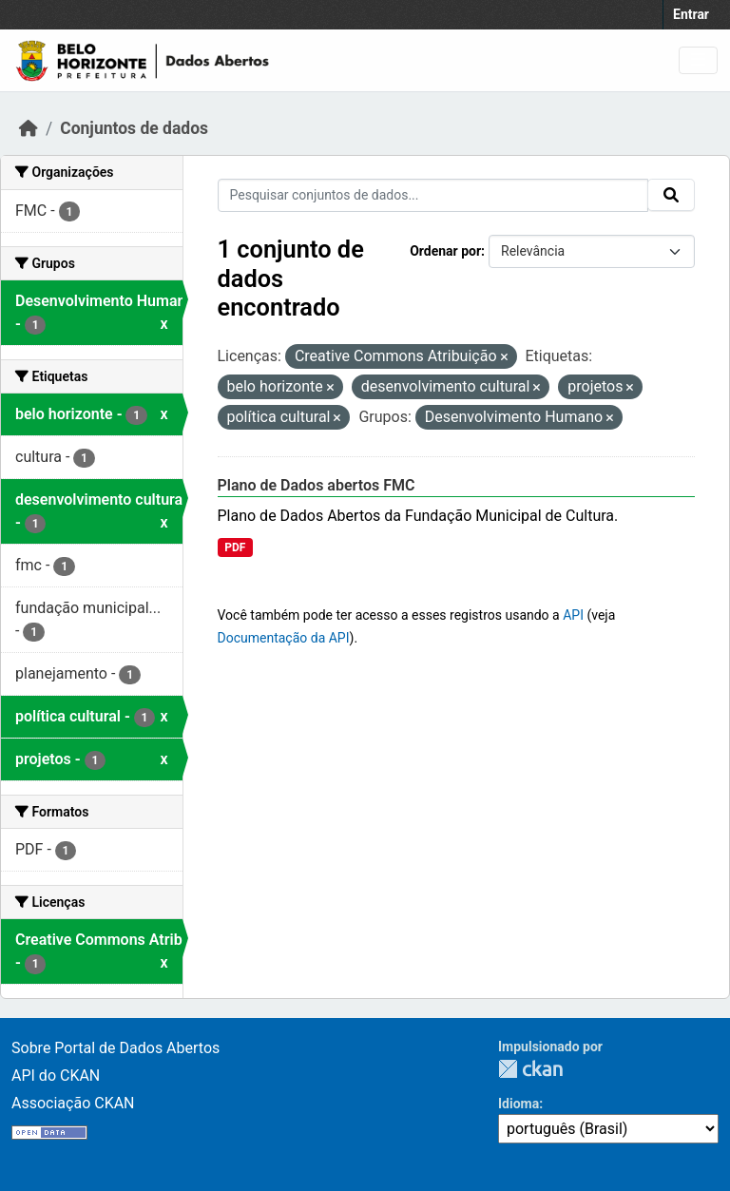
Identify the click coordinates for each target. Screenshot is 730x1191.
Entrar (691, 14)
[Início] (28, 128)
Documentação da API (284, 637)
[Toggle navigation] (698, 60)
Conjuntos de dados (134, 128)
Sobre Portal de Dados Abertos (115, 1048)
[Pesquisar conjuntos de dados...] (433, 195)
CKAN (530, 1069)
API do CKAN (55, 1075)
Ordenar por (445, 251)
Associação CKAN (73, 1103)
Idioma (518, 1103)
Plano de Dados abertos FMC (316, 485)
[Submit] (671, 195)
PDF (234, 547)
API (573, 615)
